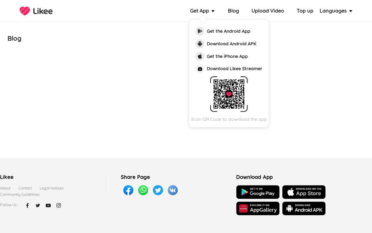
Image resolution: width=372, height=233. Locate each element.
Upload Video (268, 11)
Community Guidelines (20, 194)
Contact (25, 188)
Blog (233, 11)
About (5, 188)
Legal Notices (52, 188)
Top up (305, 11)
